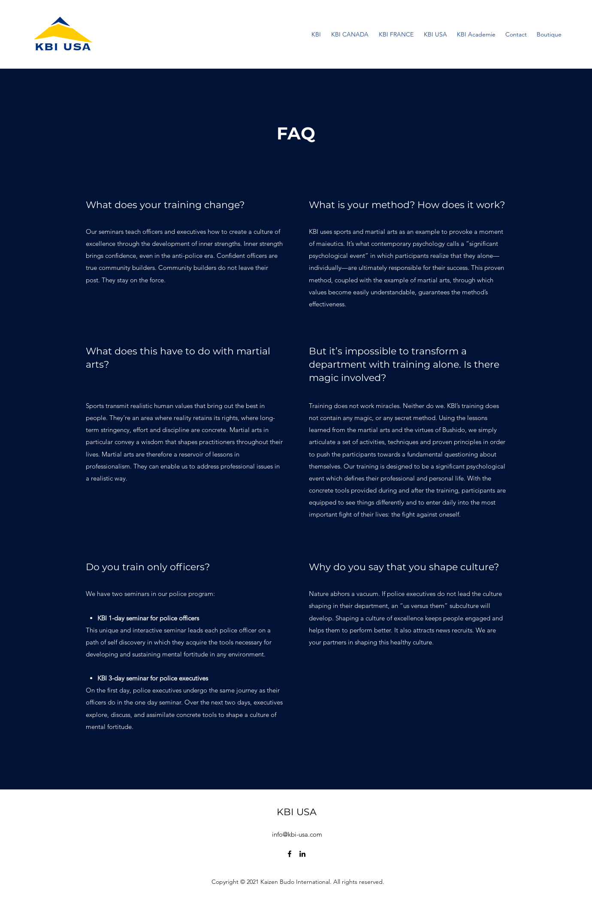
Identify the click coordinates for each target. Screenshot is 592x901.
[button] (476, 34)
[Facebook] (289, 854)
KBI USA (297, 812)
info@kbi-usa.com (297, 834)
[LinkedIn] (302, 854)
